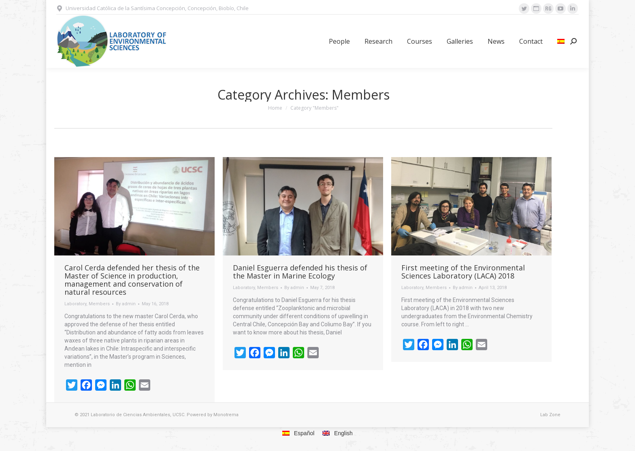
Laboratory (75, 303)
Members (99, 303)
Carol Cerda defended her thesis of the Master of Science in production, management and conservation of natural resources (132, 280)
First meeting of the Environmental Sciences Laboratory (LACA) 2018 (463, 272)
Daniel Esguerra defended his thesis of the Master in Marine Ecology (300, 272)
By (126, 303)
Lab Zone (550, 414)
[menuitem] (339, 41)
